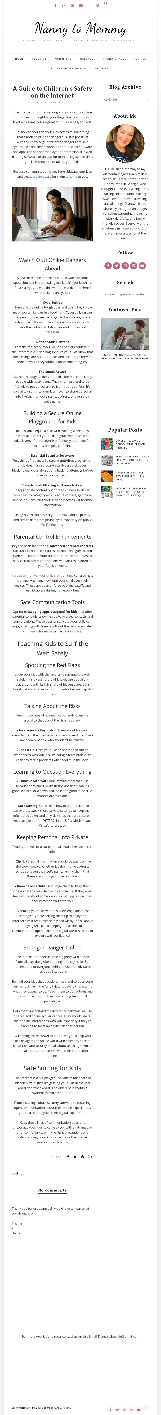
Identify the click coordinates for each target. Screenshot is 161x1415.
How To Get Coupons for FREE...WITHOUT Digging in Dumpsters (132, 460)
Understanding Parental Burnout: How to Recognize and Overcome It (125, 356)
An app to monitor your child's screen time (42, 575)
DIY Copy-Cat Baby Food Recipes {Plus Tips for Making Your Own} (131, 492)
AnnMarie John (63, 1407)
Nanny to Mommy (80, 28)
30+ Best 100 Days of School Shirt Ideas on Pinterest (130, 444)
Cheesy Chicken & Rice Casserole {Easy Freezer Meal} (131, 476)
